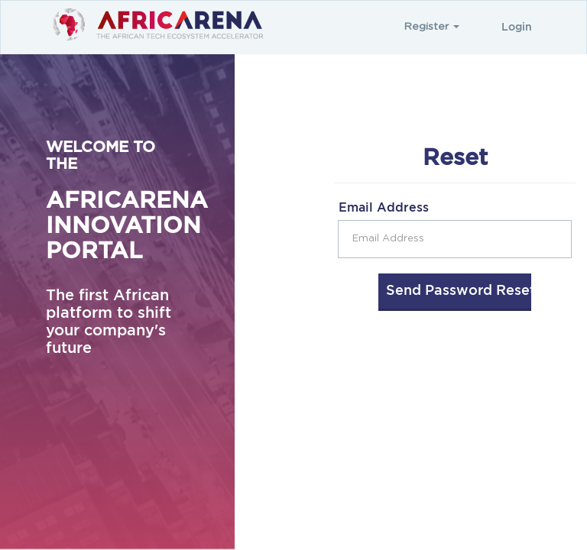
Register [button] (431, 26)
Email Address (384, 208)
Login (516, 27)
